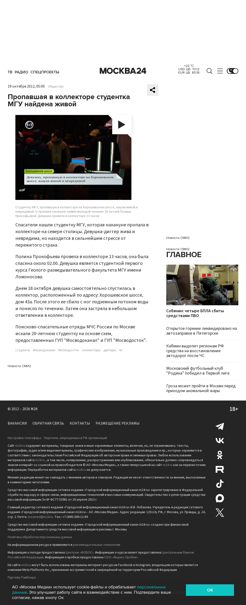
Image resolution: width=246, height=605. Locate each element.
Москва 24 (123, 71)
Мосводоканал (44, 350)
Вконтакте (220, 440)
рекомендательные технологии (96, 544)
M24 (34, 409)
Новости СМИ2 (19, 366)
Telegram (220, 426)
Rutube (220, 469)
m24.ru (20, 445)
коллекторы (91, 350)
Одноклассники (220, 455)
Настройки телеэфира (24, 438)
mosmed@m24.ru (40, 517)
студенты (22, 350)
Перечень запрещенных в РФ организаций (75, 438)
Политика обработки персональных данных (40, 537)
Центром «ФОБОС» (80, 552)
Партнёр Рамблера (22, 577)
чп (120, 350)
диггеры (110, 350)
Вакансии (17, 423)
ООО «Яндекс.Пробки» (121, 557)
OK (210, 590)
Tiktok (220, 484)
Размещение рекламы (118, 423)
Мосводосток (68, 350)
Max (220, 498)
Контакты (80, 423)
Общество (56, 86)
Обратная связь (48, 423)
